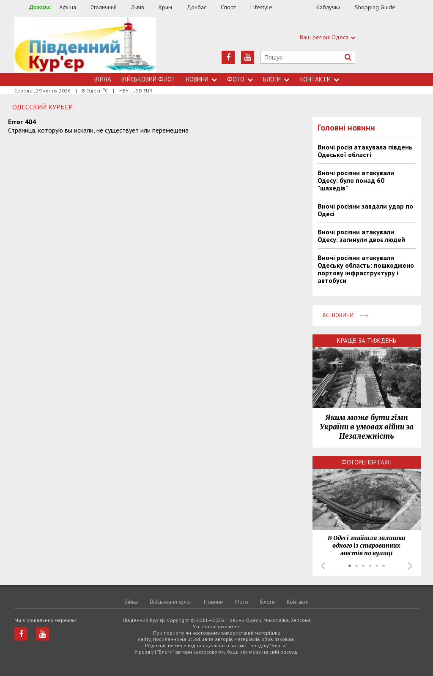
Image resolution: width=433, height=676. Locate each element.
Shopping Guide (375, 7)
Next (410, 566)
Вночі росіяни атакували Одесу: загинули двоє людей (361, 236)
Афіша (67, 7)
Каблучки (328, 7)
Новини (201, 79)
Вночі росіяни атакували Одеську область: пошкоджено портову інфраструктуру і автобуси (366, 269)
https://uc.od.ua (85, 45)
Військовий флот (148, 79)
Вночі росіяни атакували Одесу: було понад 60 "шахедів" (356, 180)
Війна (102, 79)
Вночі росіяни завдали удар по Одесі (365, 210)
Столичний (103, 7)
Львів (137, 7)
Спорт (228, 7)
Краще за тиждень (366, 341)
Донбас (196, 7)
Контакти (319, 79)
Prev (323, 566)
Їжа (298, 7)
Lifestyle (261, 7)
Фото (240, 79)
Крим (165, 7)
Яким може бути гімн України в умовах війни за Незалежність (367, 427)
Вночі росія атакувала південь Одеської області (365, 151)
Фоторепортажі (366, 462)
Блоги (276, 79)
